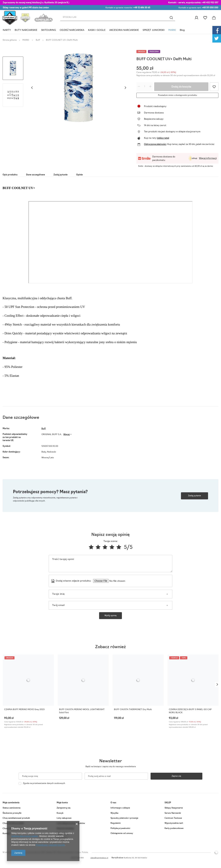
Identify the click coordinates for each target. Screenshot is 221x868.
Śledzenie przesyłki (12, 813)
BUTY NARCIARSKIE (26, 30)
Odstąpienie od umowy (121, 833)
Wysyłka (114, 813)
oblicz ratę (162, 138)
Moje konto (62, 803)
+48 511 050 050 (210, 8)
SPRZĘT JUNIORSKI (154, 30)
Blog (182, 30)
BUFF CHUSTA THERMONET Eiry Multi (133, 710)
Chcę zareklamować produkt (16, 818)
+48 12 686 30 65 (141, 8)
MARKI (172, 30)
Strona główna (10, 40)
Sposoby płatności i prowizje (124, 818)
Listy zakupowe (205, 18)
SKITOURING (48, 30)
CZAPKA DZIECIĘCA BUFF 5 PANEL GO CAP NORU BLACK (190, 711)
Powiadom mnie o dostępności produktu (177, 95)
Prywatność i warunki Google (50, 845)
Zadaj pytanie (194, 496)
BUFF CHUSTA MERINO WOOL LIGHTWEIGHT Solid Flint (82, 711)
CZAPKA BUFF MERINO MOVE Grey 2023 (24, 710)
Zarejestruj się (63, 808)
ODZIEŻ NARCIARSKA (72, 30)
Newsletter (110, 761)
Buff (38, 40)
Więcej (66, 434)
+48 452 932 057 (210, 3)
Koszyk (60, 813)
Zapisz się (176, 776)
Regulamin (115, 823)
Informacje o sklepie (120, 808)
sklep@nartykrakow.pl (99, 858)
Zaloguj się (196, 17)
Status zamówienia (11, 808)
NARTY (7, 30)
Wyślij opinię (110, 616)
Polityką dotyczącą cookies (24, 836)
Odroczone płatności (155, 144)
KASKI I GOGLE (96, 30)
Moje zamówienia (11, 803)
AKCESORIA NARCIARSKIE (124, 30)
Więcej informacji (208, 158)
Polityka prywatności (120, 828)
